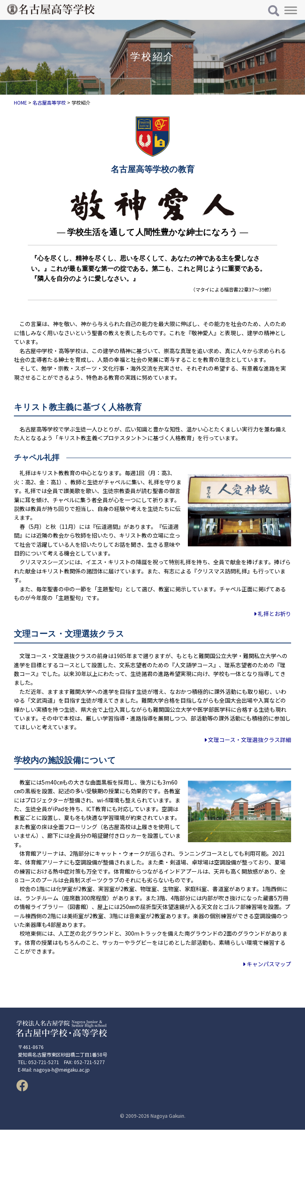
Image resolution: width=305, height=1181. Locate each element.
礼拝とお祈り (272, 614)
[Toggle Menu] (290, 10)
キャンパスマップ (267, 964)
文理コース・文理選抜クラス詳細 (247, 740)
